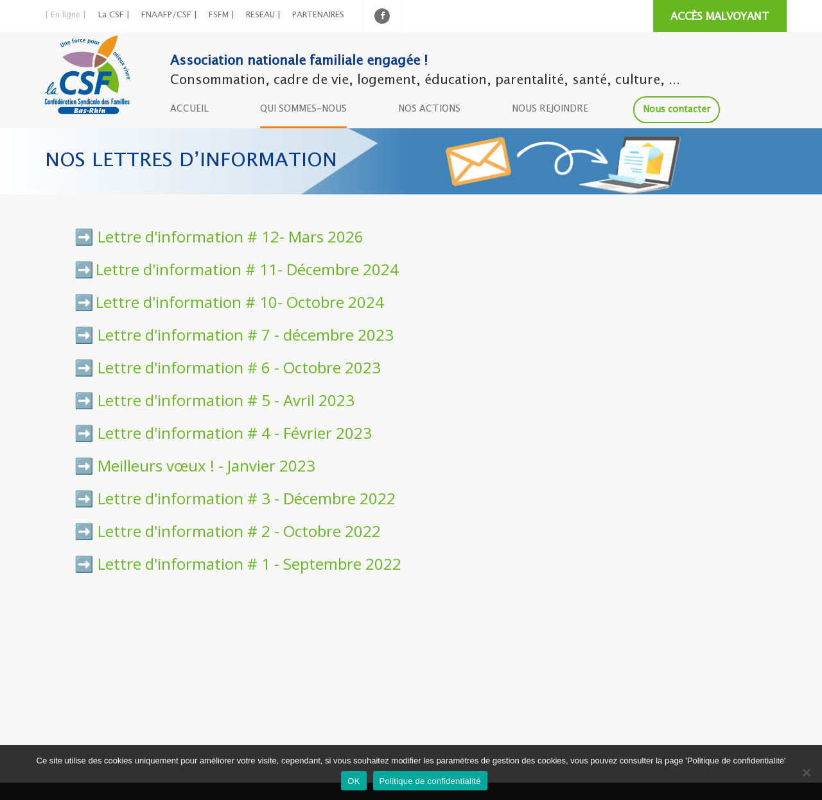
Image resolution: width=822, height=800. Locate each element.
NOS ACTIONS (429, 109)
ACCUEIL (189, 109)
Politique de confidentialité (430, 781)
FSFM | (221, 15)
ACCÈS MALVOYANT (719, 17)
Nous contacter (676, 109)
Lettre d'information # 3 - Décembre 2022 (247, 498)
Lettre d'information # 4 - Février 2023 (235, 432)
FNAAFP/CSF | (169, 15)
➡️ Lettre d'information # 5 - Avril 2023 (214, 400)
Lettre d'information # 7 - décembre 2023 (246, 334)
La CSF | (114, 15)
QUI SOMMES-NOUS (303, 109)
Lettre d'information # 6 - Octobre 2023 (239, 367)
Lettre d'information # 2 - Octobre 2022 (239, 530)
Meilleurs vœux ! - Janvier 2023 (206, 465)
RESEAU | (263, 15)
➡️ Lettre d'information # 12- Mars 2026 (218, 236)
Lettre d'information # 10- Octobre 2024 (240, 301)
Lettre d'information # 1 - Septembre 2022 (249, 563)
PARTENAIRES (318, 15)
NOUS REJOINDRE (550, 109)
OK (353, 781)
